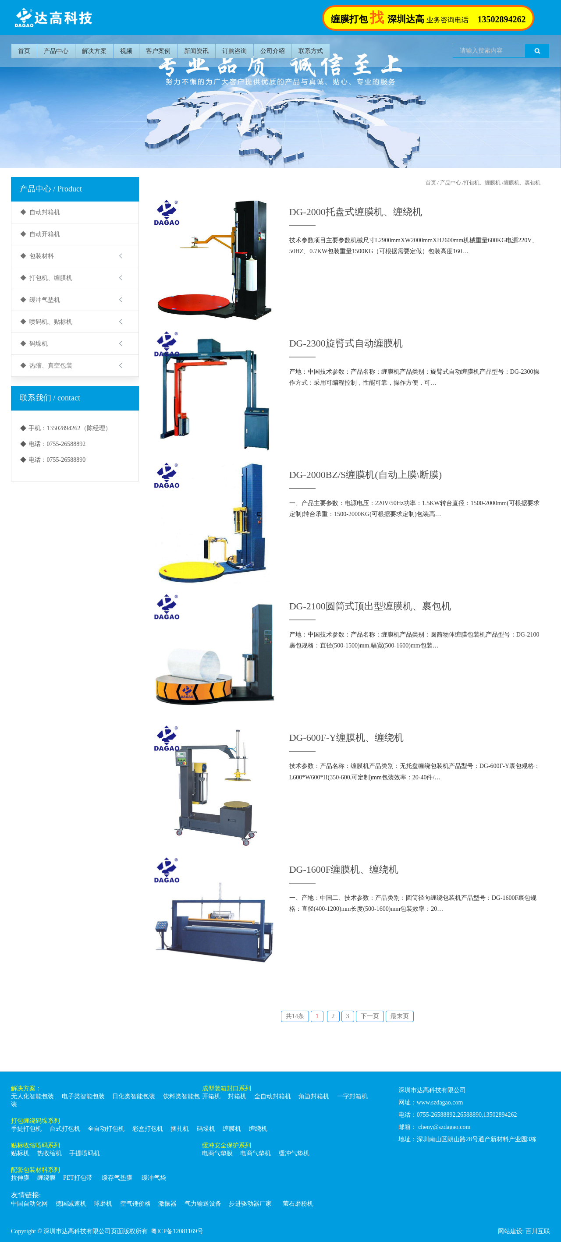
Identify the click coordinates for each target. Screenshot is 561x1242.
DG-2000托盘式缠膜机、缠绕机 (355, 211)
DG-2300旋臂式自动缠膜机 (346, 343)
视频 (126, 51)
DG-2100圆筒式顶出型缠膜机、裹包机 (370, 606)
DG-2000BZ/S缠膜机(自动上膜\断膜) (365, 474)
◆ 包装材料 (37, 256)
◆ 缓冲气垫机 (40, 300)
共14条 (295, 1016)
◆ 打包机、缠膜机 (46, 278)
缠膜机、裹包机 (522, 183)
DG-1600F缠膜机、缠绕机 (343, 869)
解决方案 (94, 51)
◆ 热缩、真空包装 (46, 365)
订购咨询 (234, 51)
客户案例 (158, 51)
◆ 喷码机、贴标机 (46, 321)
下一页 (370, 1016)
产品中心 (56, 51)
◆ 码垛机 (34, 343)
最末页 (400, 1016)
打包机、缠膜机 (482, 183)
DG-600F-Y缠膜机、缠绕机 (346, 737)
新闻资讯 (196, 51)
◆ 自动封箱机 (40, 212)
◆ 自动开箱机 (40, 234)
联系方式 (310, 51)
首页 (24, 51)
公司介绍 (272, 51)
